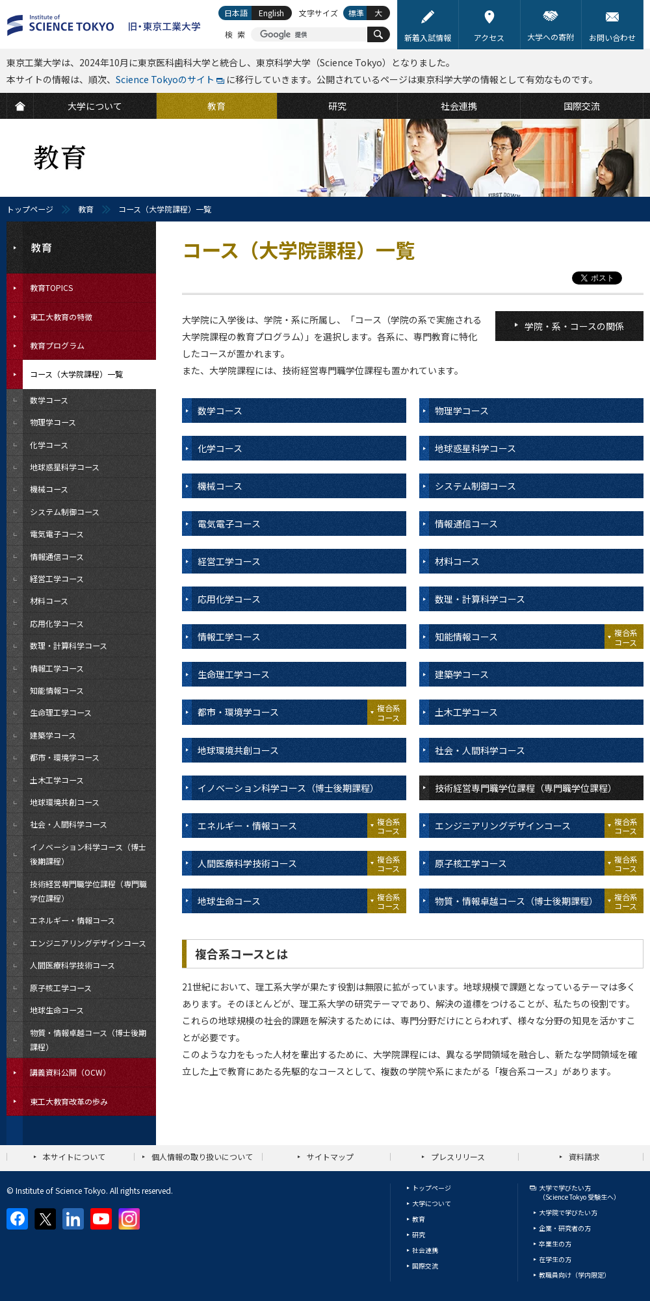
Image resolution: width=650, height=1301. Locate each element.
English (271, 12)
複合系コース (626, 637)
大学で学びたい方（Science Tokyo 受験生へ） (579, 1192)
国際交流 (425, 1265)
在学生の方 (555, 1259)
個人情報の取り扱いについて (202, 1156)
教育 (86, 208)
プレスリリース (458, 1156)
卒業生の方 (555, 1243)
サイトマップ (330, 1156)
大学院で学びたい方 (568, 1212)
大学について (431, 1203)
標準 (356, 12)
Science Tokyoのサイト (165, 79)
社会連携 (425, 1250)
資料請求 (584, 1156)
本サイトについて (74, 1156)
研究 (418, 1234)
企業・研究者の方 (565, 1228)
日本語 (236, 12)
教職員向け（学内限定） (574, 1275)
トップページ (29, 208)
